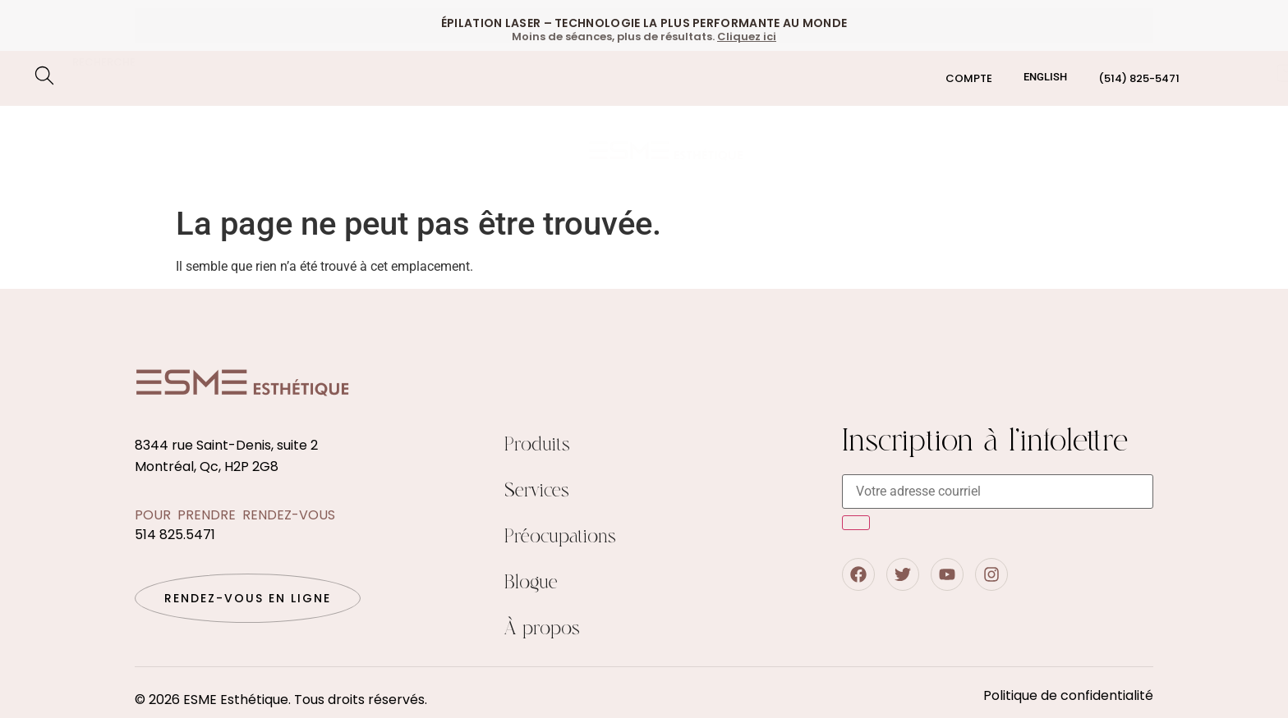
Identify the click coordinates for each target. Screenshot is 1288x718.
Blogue (1071, 151)
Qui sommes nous (965, 151)
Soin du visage (282, 133)
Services (536, 491)
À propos (542, 629)
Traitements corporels (447, 133)
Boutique (853, 151)
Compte (968, 78)
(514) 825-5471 (1139, 78)
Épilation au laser (134, 133)
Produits (537, 445)
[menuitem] (1045, 76)
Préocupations (127, 171)
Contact (1153, 151)
